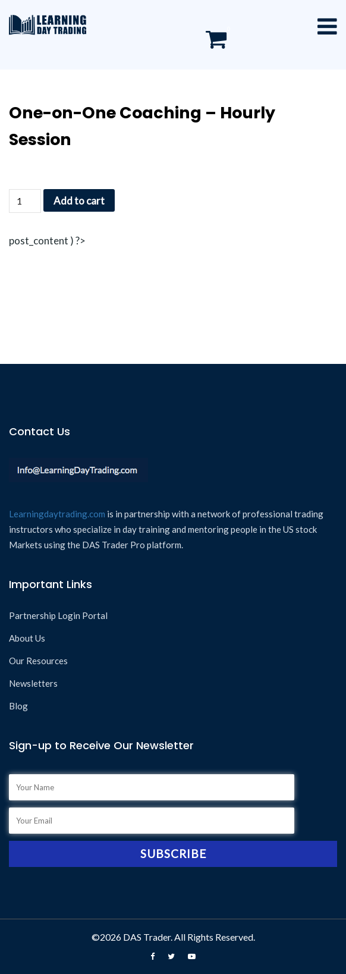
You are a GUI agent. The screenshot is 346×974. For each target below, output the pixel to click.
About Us (27, 638)
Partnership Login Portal (58, 615)
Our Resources (38, 660)
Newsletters (33, 683)
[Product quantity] (25, 201)
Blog (18, 705)
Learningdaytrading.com (57, 513)
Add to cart (79, 200)
